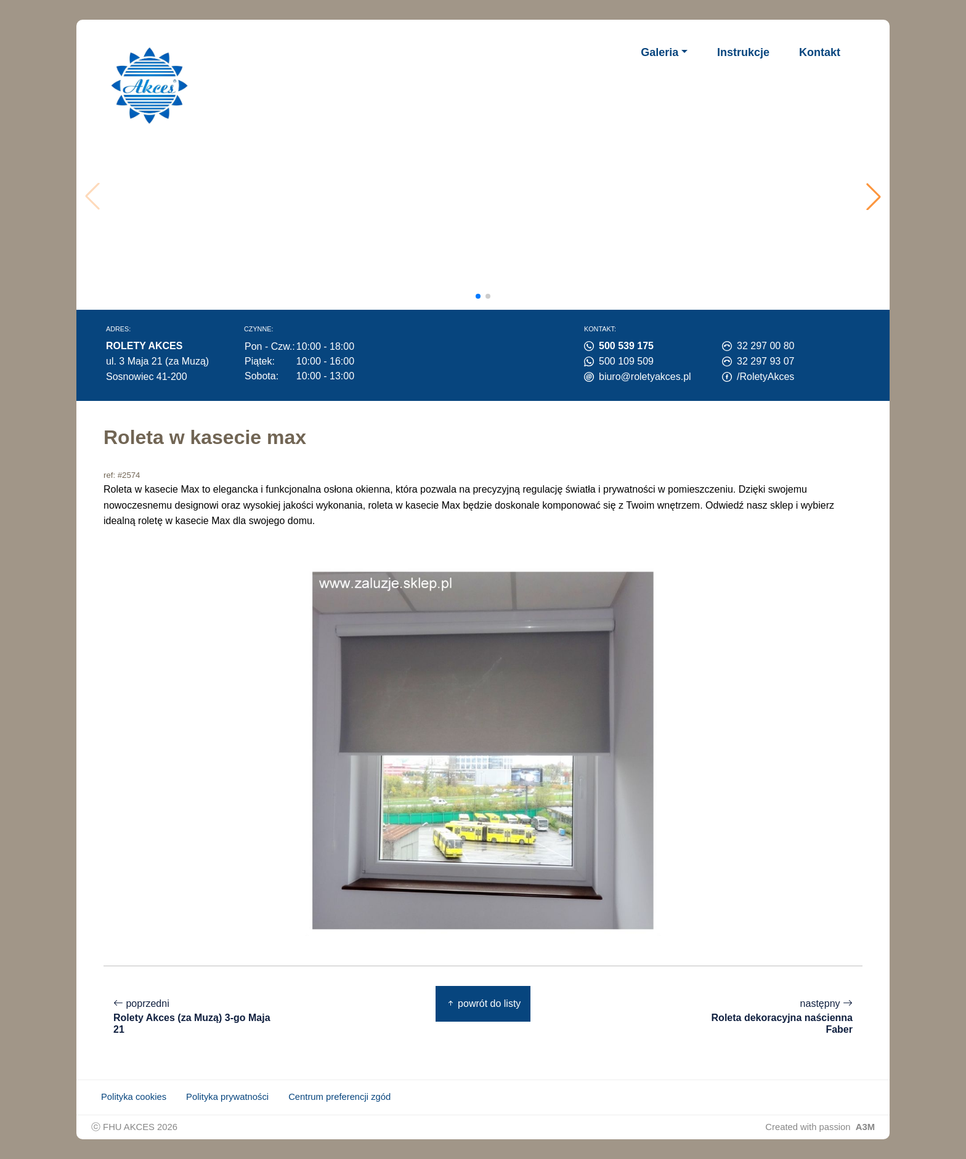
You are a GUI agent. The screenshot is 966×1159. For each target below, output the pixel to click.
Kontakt (819, 52)
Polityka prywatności (227, 1097)
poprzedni (195, 1016)
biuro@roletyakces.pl (645, 376)
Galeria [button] (659, 52)
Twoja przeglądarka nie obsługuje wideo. (487, 196)
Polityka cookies (133, 1097)
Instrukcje (743, 52)
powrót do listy (483, 1003)
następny (770, 1016)
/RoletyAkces (765, 376)
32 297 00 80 (765, 346)
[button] (873, 196)
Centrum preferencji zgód (339, 1097)
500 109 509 (626, 361)
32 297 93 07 (765, 361)
